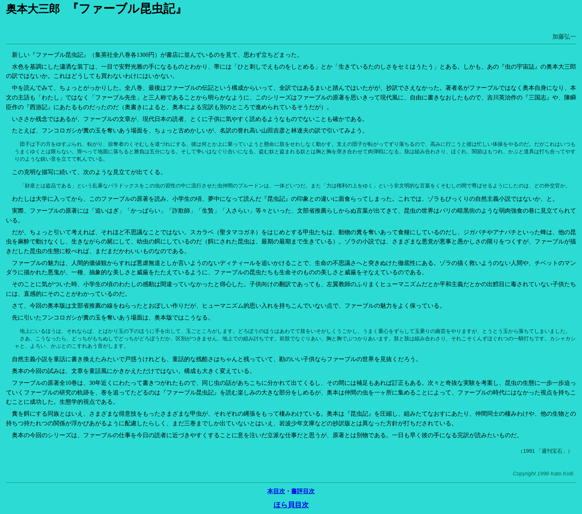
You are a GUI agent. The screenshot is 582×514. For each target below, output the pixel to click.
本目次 (276, 491)
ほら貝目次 (291, 505)
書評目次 (303, 491)
